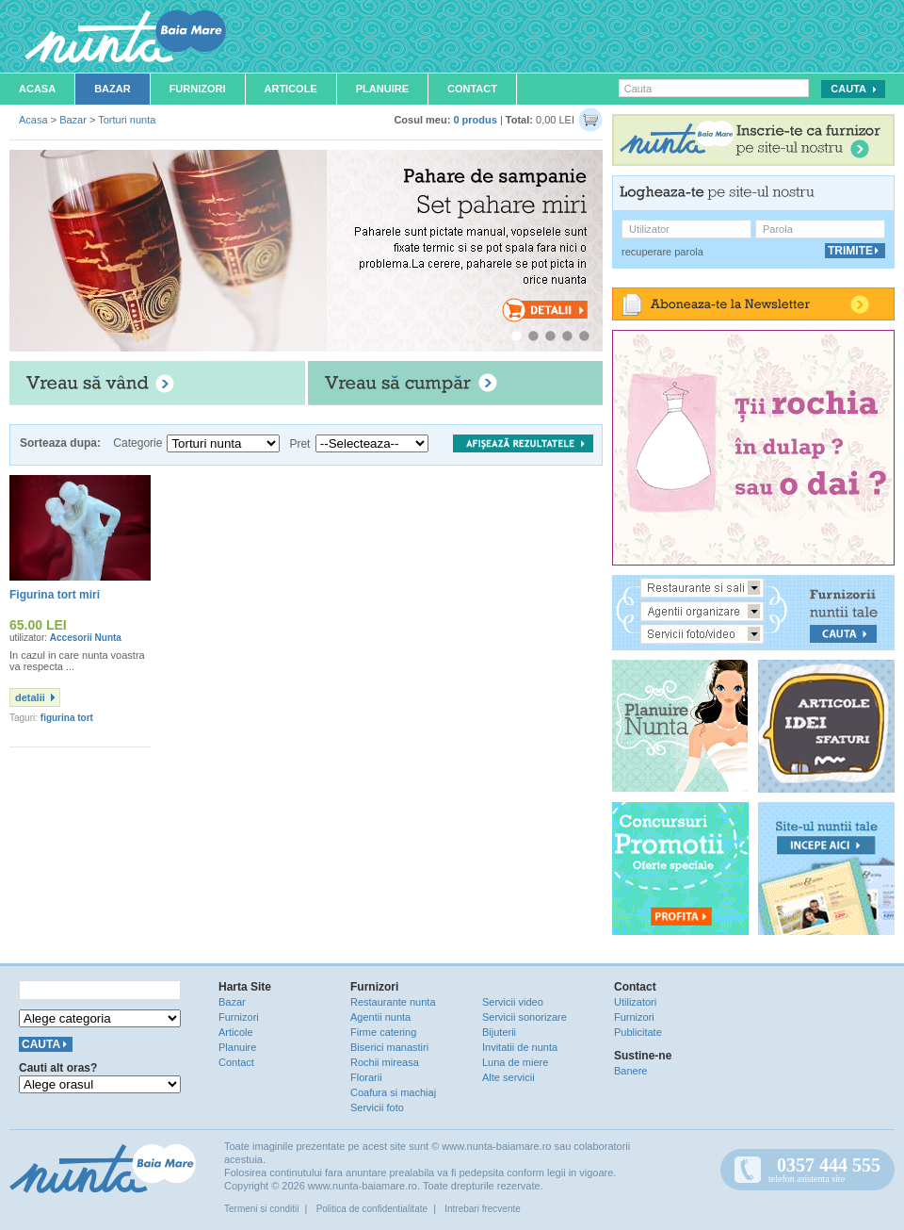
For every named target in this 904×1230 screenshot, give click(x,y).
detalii (30, 697)
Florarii (366, 1077)
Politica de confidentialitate (372, 1209)
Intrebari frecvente (482, 1209)
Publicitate (638, 1032)
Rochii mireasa (384, 1062)
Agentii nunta (380, 1017)
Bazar (112, 88)
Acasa (37, 88)
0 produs (474, 119)
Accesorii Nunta (85, 637)
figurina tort (66, 718)
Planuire (382, 88)
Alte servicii (508, 1077)
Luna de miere (515, 1062)
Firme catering (383, 1032)
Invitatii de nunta (519, 1047)
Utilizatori (635, 1002)
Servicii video (512, 1002)
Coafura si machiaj (393, 1092)
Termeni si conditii (261, 1209)
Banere (630, 1070)
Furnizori (198, 88)
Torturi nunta (126, 119)
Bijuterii (499, 1032)
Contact (472, 88)
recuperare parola (662, 251)
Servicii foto (377, 1107)
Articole (291, 88)
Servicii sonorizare (524, 1017)
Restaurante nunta (393, 1002)
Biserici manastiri (389, 1047)
